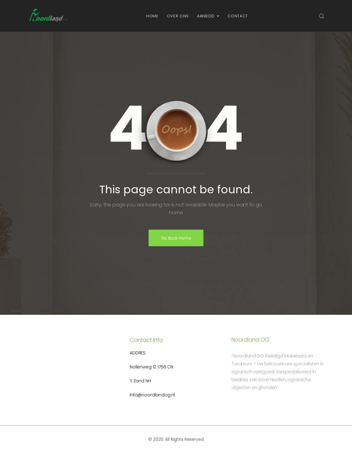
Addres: (138, 353)
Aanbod (206, 16)
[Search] (321, 16)
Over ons (178, 16)
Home (152, 16)
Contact (237, 16)
